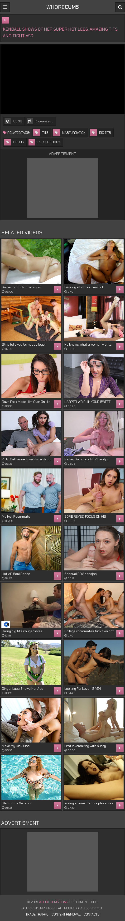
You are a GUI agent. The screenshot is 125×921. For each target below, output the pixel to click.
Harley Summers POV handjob (87, 459)
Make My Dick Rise (16, 746)
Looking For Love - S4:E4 (82, 688)
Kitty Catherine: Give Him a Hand (26, 459)
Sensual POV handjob (80, 574)
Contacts (92, 914)
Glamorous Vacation (17, 803)
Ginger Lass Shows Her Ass (22, 688)
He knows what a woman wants (88, 344)
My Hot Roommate (16, 516)
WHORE (62, 7)
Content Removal (66, 914)
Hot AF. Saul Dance (16, 574)
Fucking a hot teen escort (83, 287)
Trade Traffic (37, 914)
